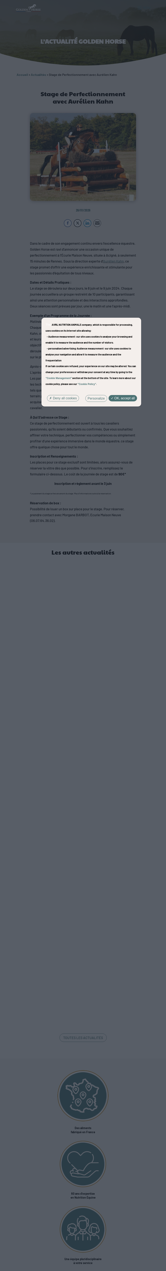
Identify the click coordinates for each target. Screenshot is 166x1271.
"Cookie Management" (59, 378)
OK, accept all (123, 398)
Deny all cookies (63, 398)
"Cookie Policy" (87, 384)
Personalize (96, 398)
